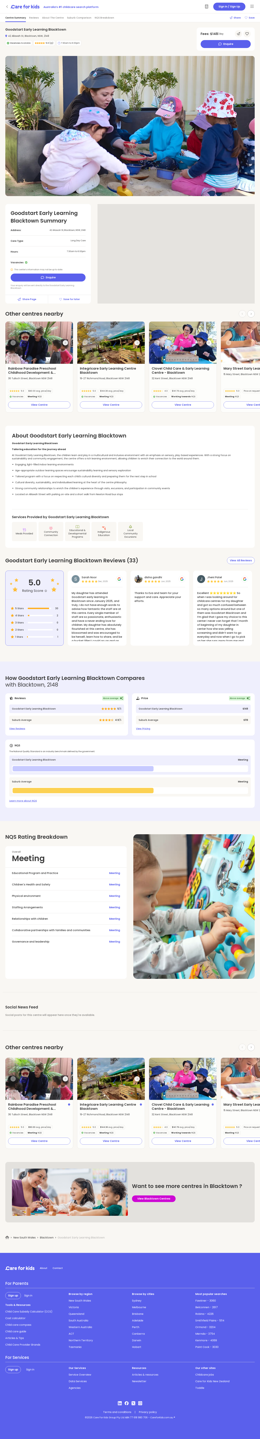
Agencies (75, 1388)
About (43, 1268)
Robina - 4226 (204, 1314)
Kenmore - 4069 (206, 1340)
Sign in (28, 1295)
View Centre (39, 405)
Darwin (136, 1340)
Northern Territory (81, 1340)
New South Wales (24, 1237)
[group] (39, 343)
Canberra (138, 1334)
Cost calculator (15, 1318)
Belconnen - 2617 (206, 1307)
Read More (78, 611)
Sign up (13, 1295)
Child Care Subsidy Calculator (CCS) (28, 1311)
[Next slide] (251, 313)
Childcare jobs (204, 1375)
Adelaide (137, 1320)
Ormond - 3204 (205, 1327)
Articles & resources (145, 1375)
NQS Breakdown (104, 17)
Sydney (136, 1301)
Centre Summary (15, 17)
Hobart (136, 1347)
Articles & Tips (14, 1338)
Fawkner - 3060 (205, 1301)
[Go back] (7, 7)
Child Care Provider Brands (22, 1345)
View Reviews (17, 728)
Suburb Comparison (79, 17)
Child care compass (18, 1325)
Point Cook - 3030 (207, 1347)
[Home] (7, 1237)
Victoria (74, 1307)
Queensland (76, 1314)
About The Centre (53, 17)
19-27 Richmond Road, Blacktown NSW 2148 (105, 378)
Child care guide (15, 1331)
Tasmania (75, 1347)
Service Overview (80, 1375)
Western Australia (80, 1327)
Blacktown (47, 1237)
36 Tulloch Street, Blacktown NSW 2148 (30, 378)
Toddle (199, 1388)
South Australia (78, 1320)
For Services (17, 1357)
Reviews (34, 17)
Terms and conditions (117, 1412)
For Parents (16, 1283)
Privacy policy (148, 1412)
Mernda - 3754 (205, 1334)
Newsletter (139, 1381)
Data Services (78, 1381)
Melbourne (139, 1307)
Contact (58, 1268)
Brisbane (137, 1314)
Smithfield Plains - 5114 (209, 1320)
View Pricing (143, 728)
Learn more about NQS (23, 800)
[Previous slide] (13, 342)
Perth (135, 1327)
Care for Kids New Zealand (212, 1381)
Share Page (26, 299)
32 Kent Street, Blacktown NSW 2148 (172, 378)
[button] (22, 359)
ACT (71, 1334)
